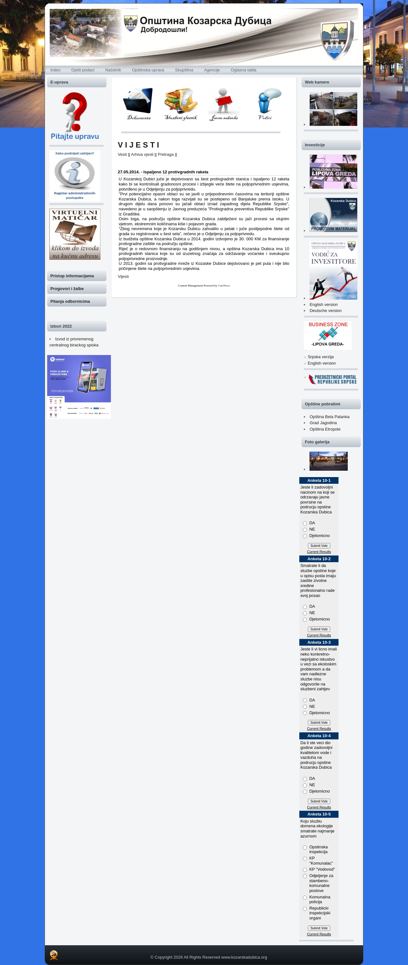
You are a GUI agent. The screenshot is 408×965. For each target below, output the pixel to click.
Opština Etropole (325, 429)
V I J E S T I (138, 145)
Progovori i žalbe (67, 288)
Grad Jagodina (323, 422)
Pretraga (166, 154)
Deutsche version (325, 310)
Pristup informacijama (72, 275)
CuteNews (224, 285)
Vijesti (123, 276)
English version (324, 304)
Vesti (122, 154)
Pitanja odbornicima (70, 301)
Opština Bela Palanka (329, 416)
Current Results (319, 552)
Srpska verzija (321, 356)
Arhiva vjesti (142, 154)
